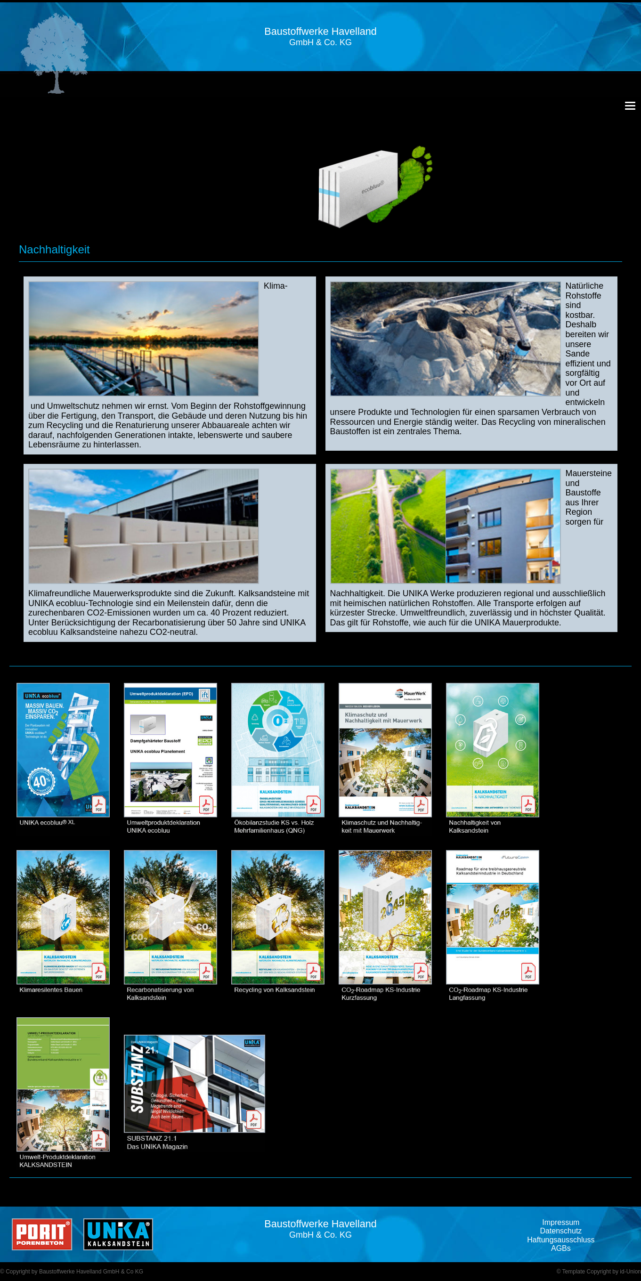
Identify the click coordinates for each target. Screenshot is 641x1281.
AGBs (561, 1248)
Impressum (560, 1222)
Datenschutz (561, 1231)
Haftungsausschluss (560, 1240)
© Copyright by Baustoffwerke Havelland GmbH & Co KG (71, 1271)
